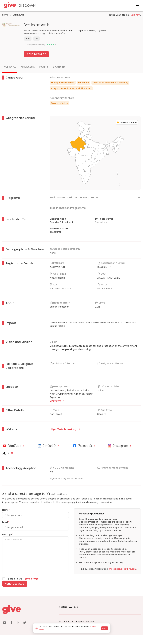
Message (7, 534)
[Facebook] (84, 445)
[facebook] (11, 623)
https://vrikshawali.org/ (65, 429)
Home (5, 14)
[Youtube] (13, 445)
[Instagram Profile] (119, 445)
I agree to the (23, 578)
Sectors (63, 607)
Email (5, 522)
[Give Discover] (19, 6)
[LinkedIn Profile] (49, 445)
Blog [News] (73, 607)
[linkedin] (18, 623)
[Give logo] (28, 609)
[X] (8, 453)
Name (6, 509)
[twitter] (24, 623)
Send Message (36, 54)
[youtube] (4, 623)
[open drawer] (137, 5)
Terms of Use (31, 578)
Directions (57, 400)
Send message (14, 583)
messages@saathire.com (122, 568)
